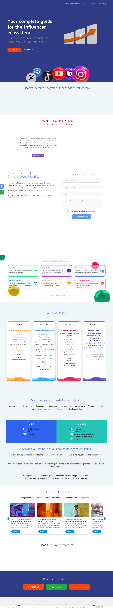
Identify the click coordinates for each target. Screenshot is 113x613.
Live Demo (101, 3)
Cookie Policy (55, 603)
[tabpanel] (23, 277)
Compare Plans (29, 50)
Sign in (93, 3)
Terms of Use (41, 603)
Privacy (48, 603)
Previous (8, 518)
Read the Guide (38, 155)
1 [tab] (55, 293)
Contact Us (33, 586)
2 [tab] (58, 293)
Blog (74, 603)
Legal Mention (67, 603)
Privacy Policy (91, 211)
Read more (16, 531)
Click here (74, 608)
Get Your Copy (82, 216)
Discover (14, 50)
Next (104, 518)
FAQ (61, 603)
